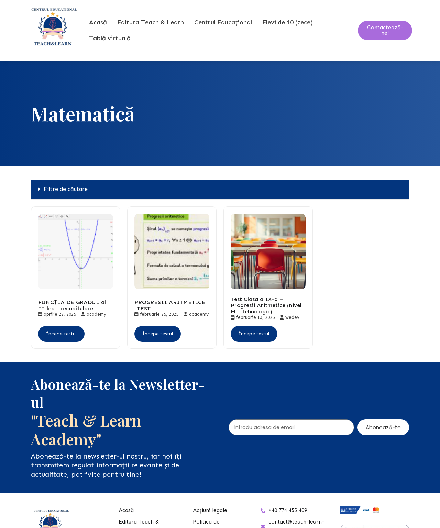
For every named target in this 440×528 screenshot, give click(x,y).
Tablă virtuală (111, 45)
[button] (220, 202)
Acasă (99, 29)
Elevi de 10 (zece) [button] (288, 29)
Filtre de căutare (66, 202)
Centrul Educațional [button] (224, 29)
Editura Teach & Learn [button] (151, 29)
